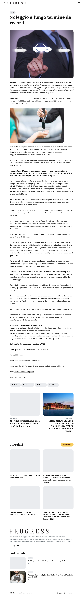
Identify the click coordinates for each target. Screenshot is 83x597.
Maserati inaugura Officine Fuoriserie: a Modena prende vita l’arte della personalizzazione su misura (57, 478)
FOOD (30, 572)
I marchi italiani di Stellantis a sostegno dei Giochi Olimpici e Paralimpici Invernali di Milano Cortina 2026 (56, 515)
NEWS (30, 558)
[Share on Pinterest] (41, 385)
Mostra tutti (67, 445)
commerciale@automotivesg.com (29, 360)
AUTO (12, 12)
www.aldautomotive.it (18, 377)
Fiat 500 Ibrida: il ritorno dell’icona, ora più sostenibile (22, 513)
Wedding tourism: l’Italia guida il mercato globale (47, 561)
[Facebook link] (11, 545)
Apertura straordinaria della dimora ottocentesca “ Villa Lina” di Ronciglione (25, 423)
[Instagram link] (14, 545)
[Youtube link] (18, 545)
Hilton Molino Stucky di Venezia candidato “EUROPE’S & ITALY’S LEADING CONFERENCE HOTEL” (61, 425)
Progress (17, 593)
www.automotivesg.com (24, 371)
